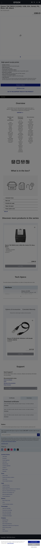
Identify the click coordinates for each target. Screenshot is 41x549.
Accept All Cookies (34, 541)
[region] (20, 544)
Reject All (34, 544)
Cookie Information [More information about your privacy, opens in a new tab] (10, 543)
